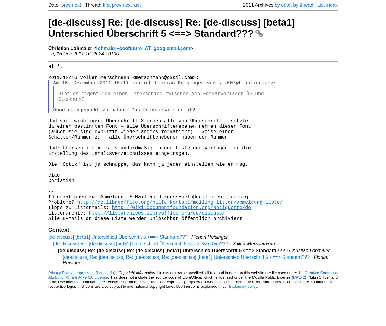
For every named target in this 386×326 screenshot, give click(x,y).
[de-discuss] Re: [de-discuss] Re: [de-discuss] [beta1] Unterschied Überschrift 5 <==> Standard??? (171, 28)
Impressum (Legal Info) (95, 308)
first (107, 5)
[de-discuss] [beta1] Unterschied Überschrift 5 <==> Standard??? (118, 271)
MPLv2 (299, 312)
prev (66, 5)
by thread (303, 5)
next (76, 5)
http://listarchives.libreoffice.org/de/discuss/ (157, 246)
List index (327, 5)
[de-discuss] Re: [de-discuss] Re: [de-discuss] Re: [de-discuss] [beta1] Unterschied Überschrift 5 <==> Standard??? (186, 292)
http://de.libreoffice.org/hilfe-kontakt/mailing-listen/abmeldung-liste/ (180, 233)
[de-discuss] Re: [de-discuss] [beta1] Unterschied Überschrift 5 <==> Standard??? (140, 278)
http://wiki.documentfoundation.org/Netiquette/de (181, 240)
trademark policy (243, 321)
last (137, 5)
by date (282, 5)
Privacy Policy (60, 308)
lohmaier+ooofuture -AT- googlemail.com (143, 48)
